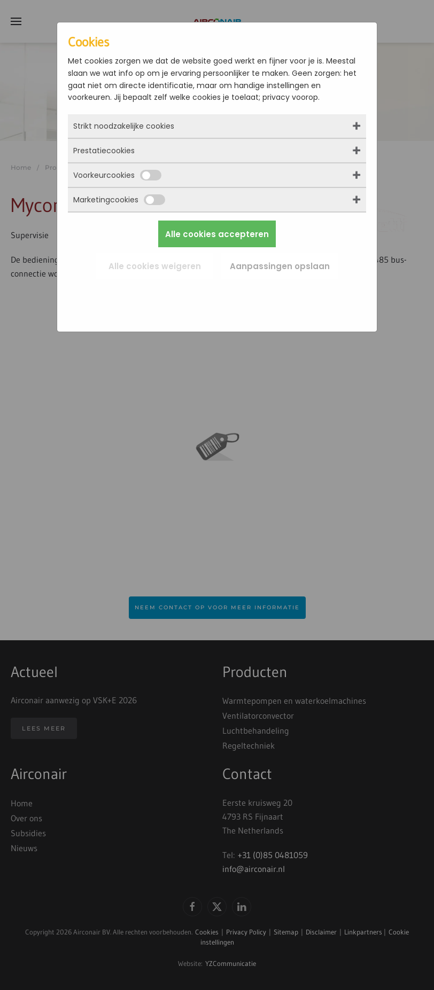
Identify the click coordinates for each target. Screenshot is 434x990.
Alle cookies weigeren (154, 266)
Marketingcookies (119, 199)
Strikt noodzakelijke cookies (123, 126)
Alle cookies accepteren (217, 234)
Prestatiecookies (104, 150)
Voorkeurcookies (117, 175)
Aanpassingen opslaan (280, 266)
